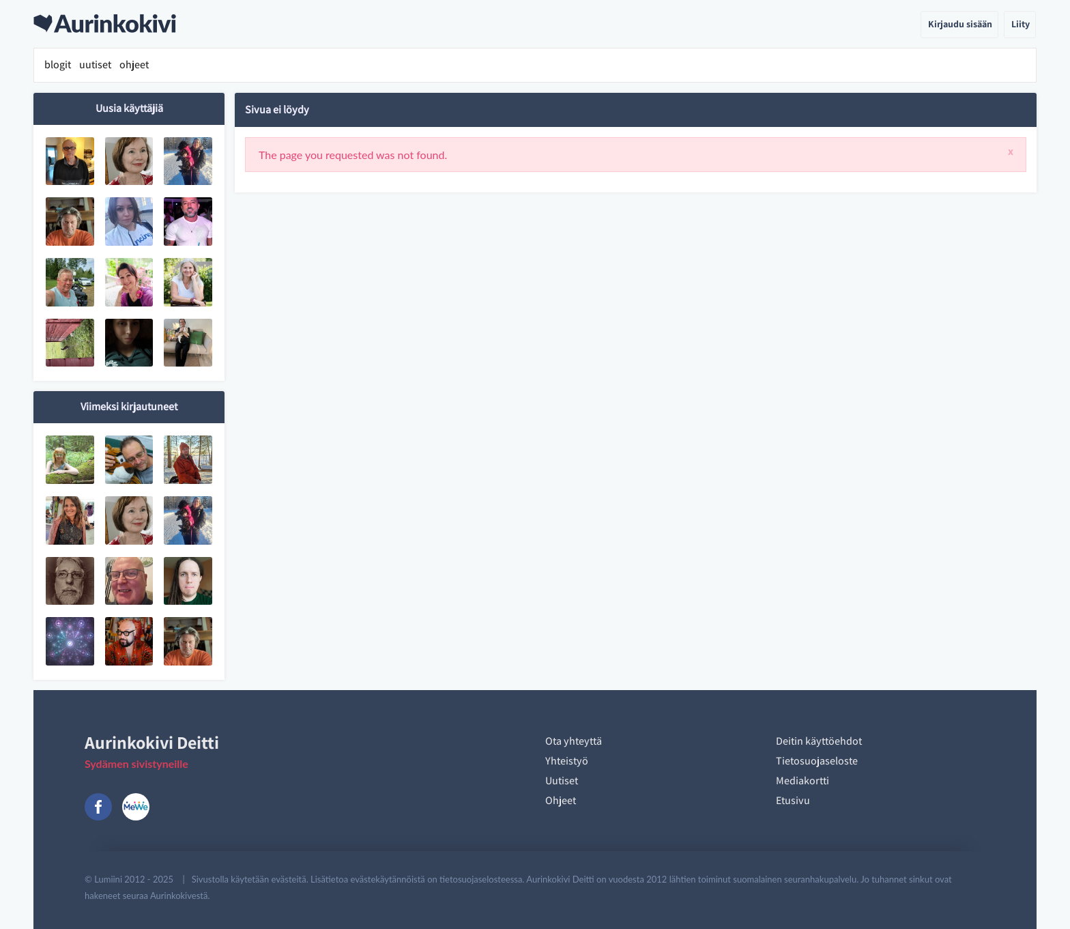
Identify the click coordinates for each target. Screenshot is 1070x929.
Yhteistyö (566, 761)
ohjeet (134, 64)
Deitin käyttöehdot (819, 741)
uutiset (95, 64)
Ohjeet (560, 800)
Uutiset (561, 780)
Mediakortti (802, 780)
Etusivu (793, 800)
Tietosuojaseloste (817, 761)
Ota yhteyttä (573, 741)
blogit (57, 64)
